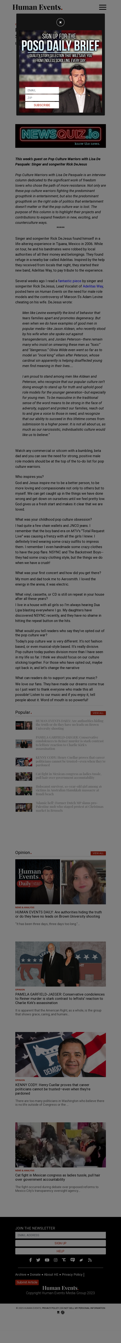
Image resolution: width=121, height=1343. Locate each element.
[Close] (60, 22)
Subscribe (42, 105)
